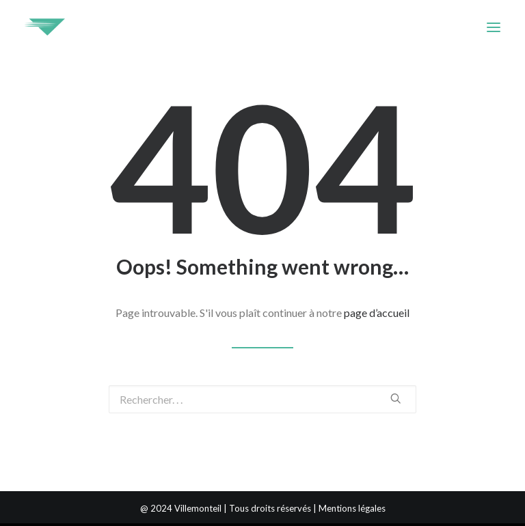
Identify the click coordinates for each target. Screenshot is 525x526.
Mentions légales (352, 508)
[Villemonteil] (45, 27)
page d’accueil (376, 312)
